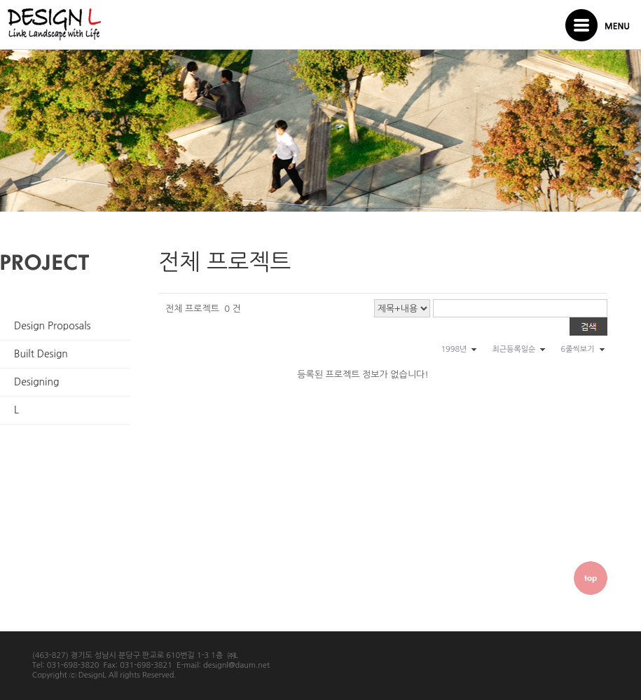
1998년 (454, 349)
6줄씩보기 (577, 349)
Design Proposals (52, 326)
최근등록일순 (513, 349)
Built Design (41, 354)
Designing (36, 382)
